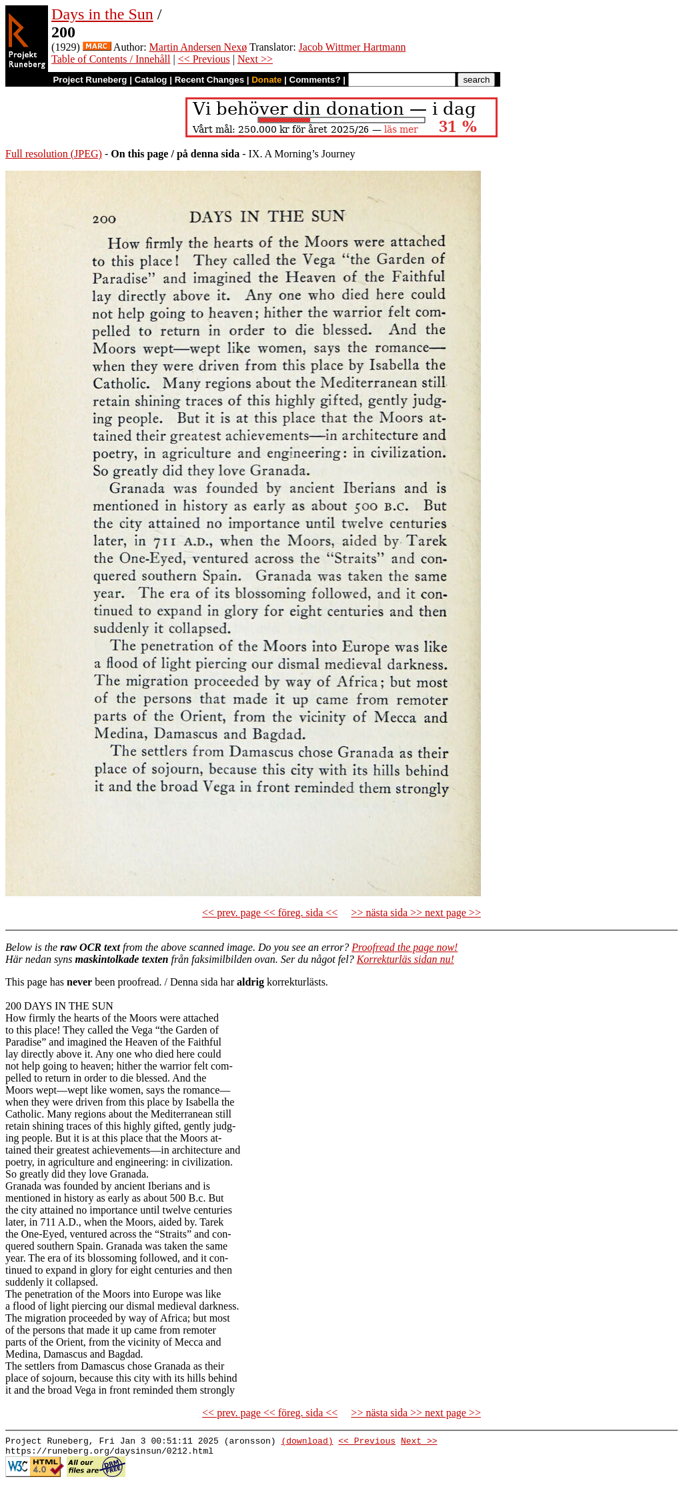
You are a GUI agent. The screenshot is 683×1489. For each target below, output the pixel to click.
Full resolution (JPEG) (53, 153)
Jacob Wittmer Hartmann (352, 47)
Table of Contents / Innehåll (110, 59)
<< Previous (204, 59)
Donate (266, 80)
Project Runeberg (90, 80)
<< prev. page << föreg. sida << (269, 912)
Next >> (255, 59)
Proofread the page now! (405, 947)
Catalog (151, 80)
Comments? (315, 80)
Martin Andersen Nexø (198, 47)
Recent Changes (209, 80)
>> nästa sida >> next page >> (416, 912)
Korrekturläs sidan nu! (405, 959)
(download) (307, 1442)
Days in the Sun (102, 14)
